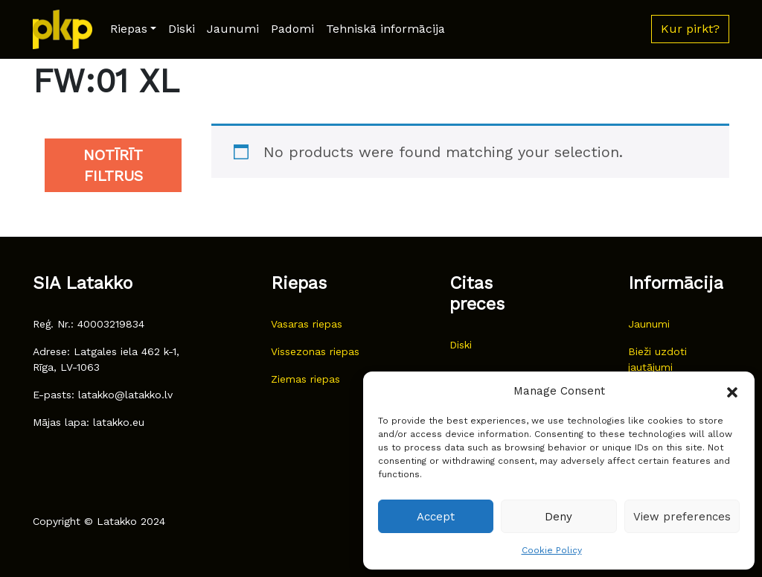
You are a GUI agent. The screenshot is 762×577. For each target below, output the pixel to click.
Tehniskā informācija (385, 29)
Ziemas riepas (305, 379)
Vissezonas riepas (315, 351)
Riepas (128, 29)
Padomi (292, 29)
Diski (181, 29)
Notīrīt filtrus (113, 165)
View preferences (682, 516)
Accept (436, 516)
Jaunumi (233, 29)
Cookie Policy (552, 550)
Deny (558, 516)
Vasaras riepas (306, 324)
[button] (732, 390)
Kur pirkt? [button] (690, 29)
